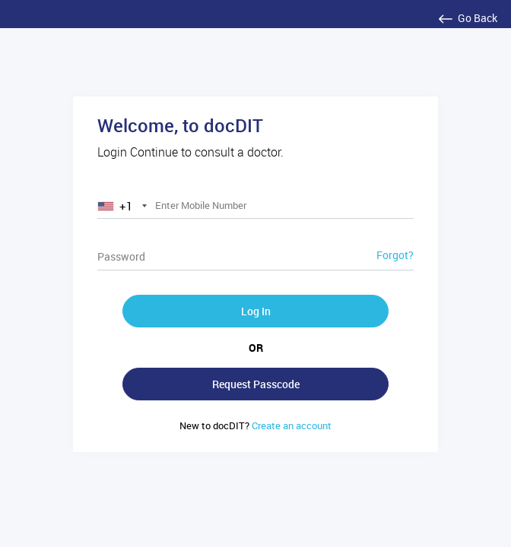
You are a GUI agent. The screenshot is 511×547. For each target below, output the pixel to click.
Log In (256, 311)
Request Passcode (256, 384)
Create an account (255, 425)
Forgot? (395, 255)
